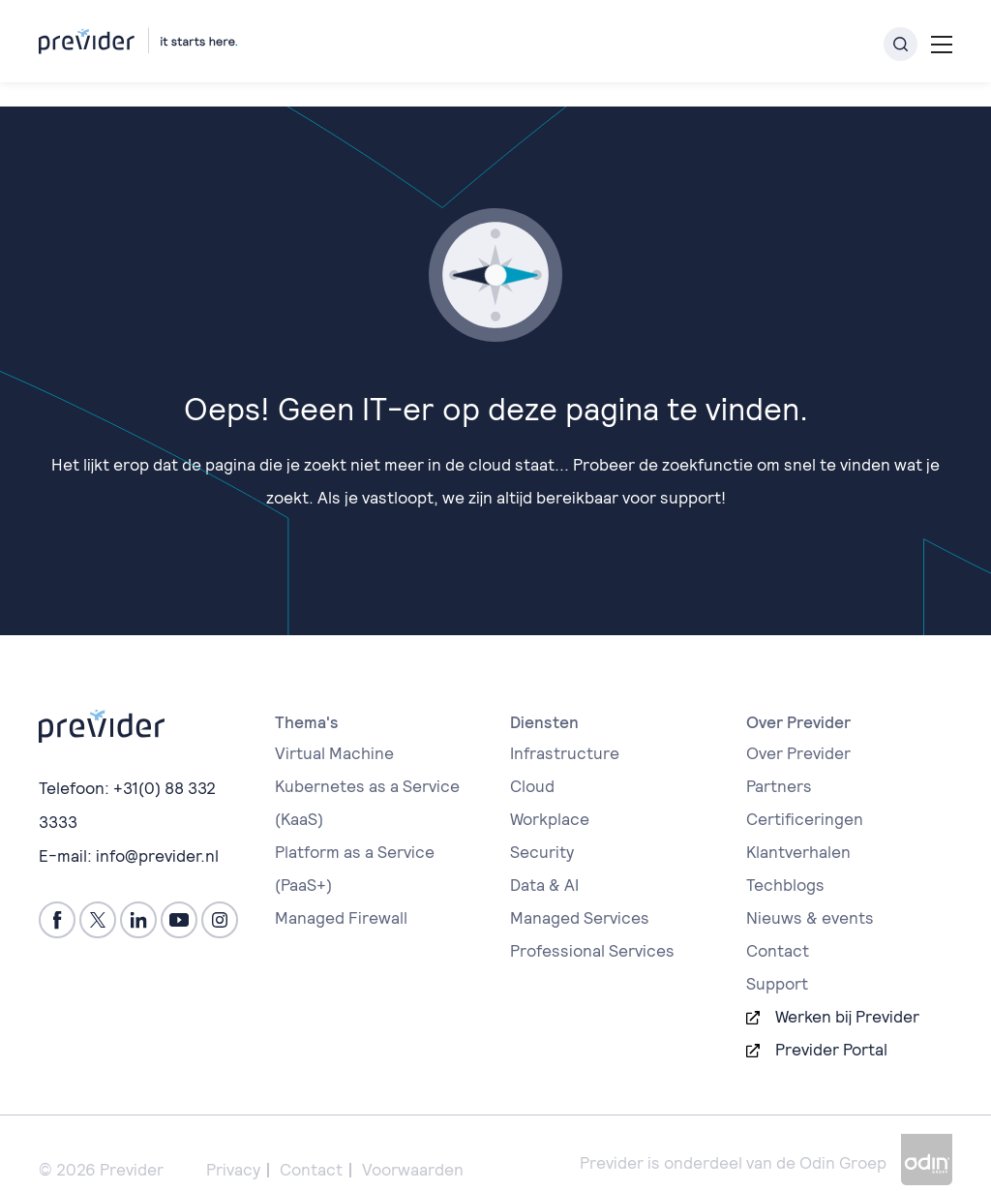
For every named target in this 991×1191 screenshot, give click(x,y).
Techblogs (785, 860)
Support (777, 959)
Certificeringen (804, 795)
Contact (777, 926)
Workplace (549, 795)
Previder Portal (831, 1025)
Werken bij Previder (847, 992)
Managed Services (579, 893)
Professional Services (592, 926)
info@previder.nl (157, 829)
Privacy (233, 1145)
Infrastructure (564, 729)
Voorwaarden (413, 1145)
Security (542, 828)
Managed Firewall (341, 893)
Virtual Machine (334, 729)
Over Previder (798, 729)
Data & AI (544, 860)
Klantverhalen (798, 828)
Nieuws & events (810, 893)
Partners (779, 762)
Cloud (532, 762)
